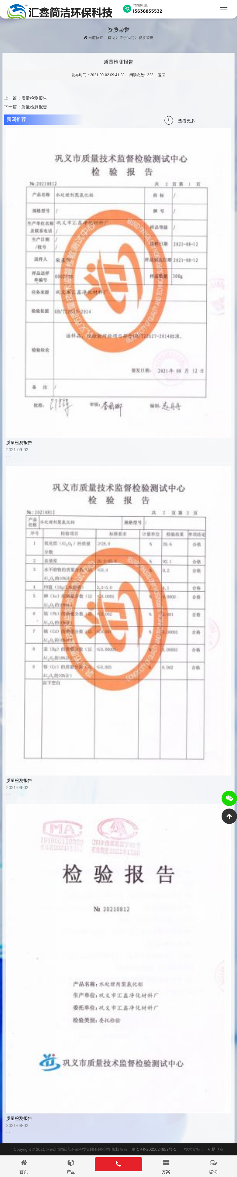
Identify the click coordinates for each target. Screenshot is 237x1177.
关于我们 (126, 37)
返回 (161, 75)
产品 (71, 1172)
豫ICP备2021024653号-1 (153, 1149)
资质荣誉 (146, 37)
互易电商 (215, 1149)
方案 (166, 1172)
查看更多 (186, 120)
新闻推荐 (16, 119)
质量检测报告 (34, 98)
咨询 (213, 1172)
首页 (111, 37)
